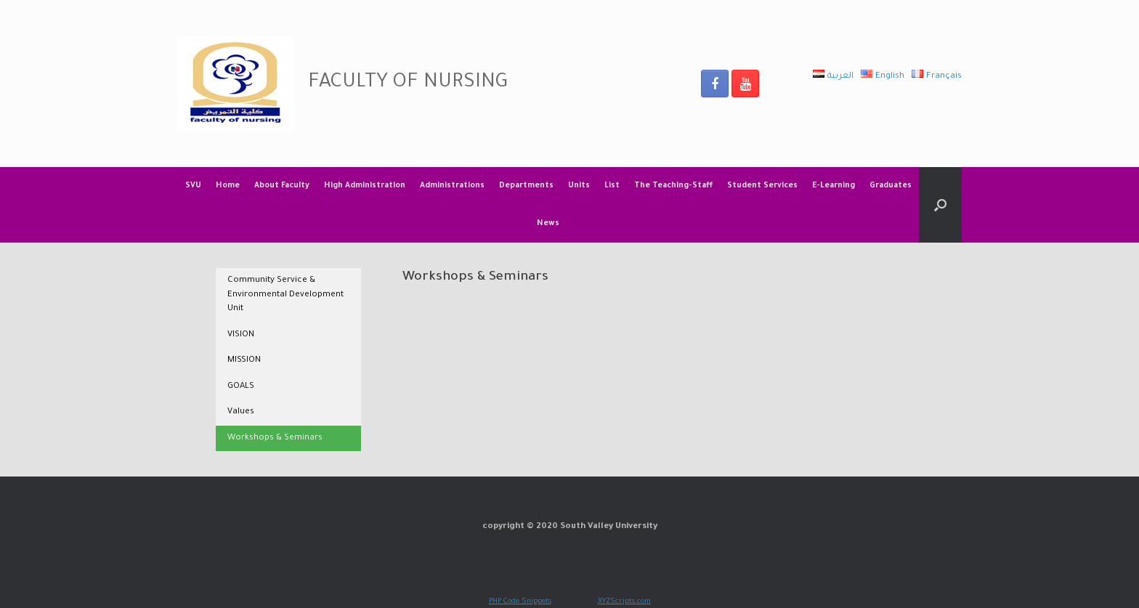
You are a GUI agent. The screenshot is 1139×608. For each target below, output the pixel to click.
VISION (240, 335)
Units (579, 186)
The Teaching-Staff (673, 186)
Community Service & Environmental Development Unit (285, 295)
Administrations (452, 186)
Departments (526, 186)
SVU (193, 186)
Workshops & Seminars (275, 438)
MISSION (244, 360)
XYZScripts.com (624, 602)
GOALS (240, 387)
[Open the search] (940, 205)
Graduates (891, 186)
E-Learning (833, 186)
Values (240, 412)
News (548, 223)
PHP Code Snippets (520, 602)
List (612, 186)
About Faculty (281, 186)
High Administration (364, 186)
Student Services (762, 186)
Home (228, 186)
